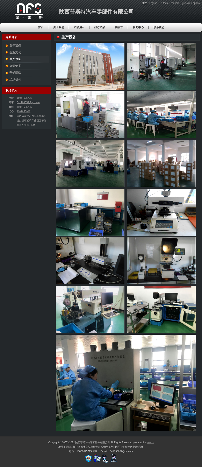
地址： (12, 116)
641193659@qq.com (28, 102)
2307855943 (23, 111)
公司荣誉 (15, 66)
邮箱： (12, 102)
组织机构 (15, 79)
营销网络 (15, 72)
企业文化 (15, 52)
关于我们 (15, 45)
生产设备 (15, 59)
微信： (12, 107)
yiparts (150, 442)
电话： (12, 97)
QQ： (13, 111)
